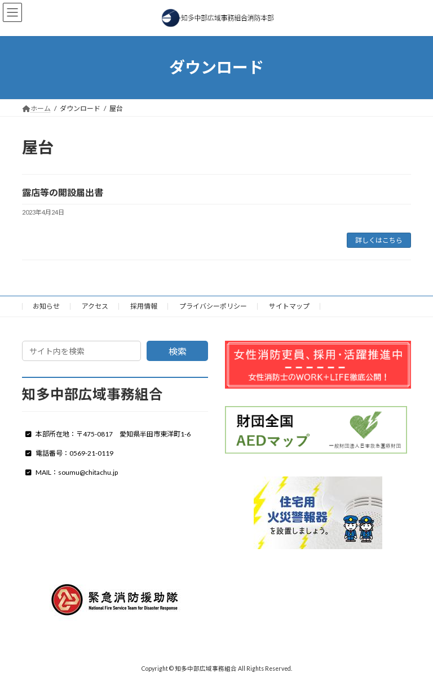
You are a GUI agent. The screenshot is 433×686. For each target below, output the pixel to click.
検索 (178, 351)
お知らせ (46, 306)
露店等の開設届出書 (62, 192)
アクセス (95, 306)
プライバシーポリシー (213, 306)
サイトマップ (289, 306)
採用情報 (143, 306)
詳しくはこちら (379, 240)
